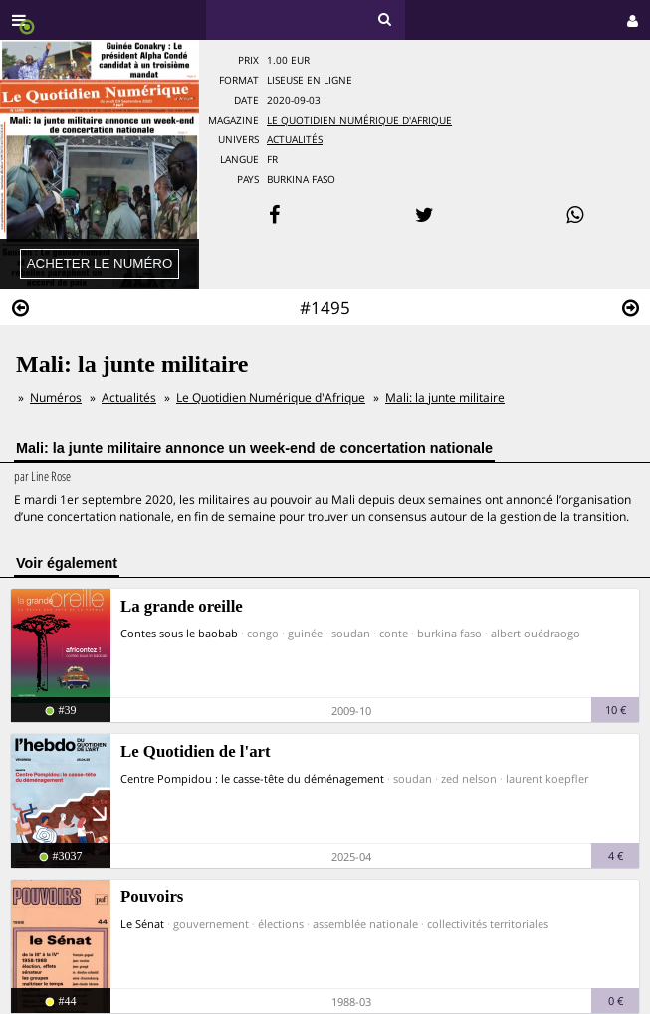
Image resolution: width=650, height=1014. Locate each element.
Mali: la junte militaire (445, 397)
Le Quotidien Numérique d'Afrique (359, 120)
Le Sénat (142, 923)
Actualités (295, 139)
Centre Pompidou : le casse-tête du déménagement (252, 778)
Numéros (56, 397)
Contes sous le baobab (179, 633)
